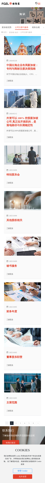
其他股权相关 (14, 220)
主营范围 (11, 402)
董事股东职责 (14, 356)
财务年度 (11, 311)
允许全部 (22, 477)
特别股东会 (13, 174)
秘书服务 (11, 265)
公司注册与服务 (21, 27)
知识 (22, 14)
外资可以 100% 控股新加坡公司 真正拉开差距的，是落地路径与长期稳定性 (22, 122)
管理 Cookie (22, 471)
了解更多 (9, 81)
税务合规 (36, 27)
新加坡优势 (6, 27)
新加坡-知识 (13, 32)
